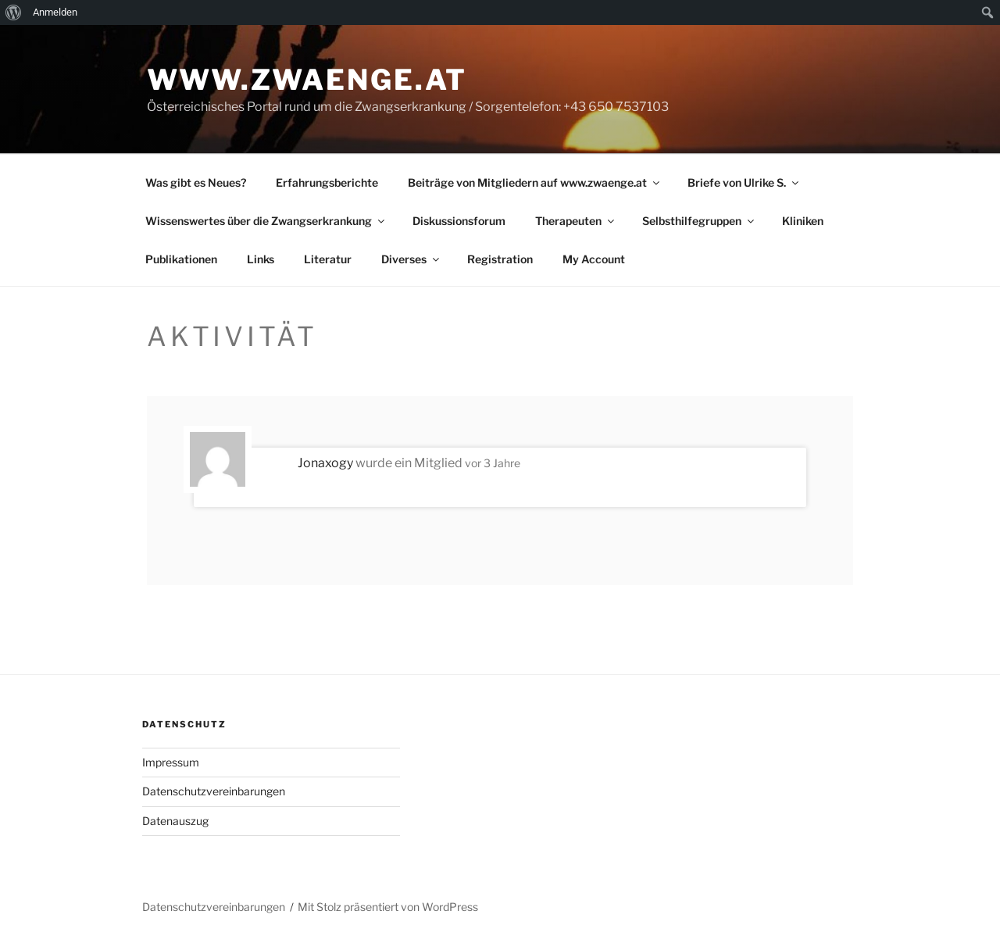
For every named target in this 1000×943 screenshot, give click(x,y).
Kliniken (802, 220)
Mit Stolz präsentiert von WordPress (388, 906)
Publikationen (181, 259)
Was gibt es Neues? (195, 182)
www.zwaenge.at (307, 80)
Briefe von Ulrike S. (744, 182)
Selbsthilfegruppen (699, 220)
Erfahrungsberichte (327, 182)
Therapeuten (575, 220)
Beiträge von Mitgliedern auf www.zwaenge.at (535, 182)
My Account (593, 259)
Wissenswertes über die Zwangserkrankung (266, 220)
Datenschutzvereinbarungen (213, 791)
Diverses (411, 259)
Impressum (170, 762)
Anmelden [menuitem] (55, 12)
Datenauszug (175, 820)
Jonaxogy (325, 462)
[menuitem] (13, 12)
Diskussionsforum (458, 220)
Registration (500, 259)
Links (260, 259)
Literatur (328, 259)
